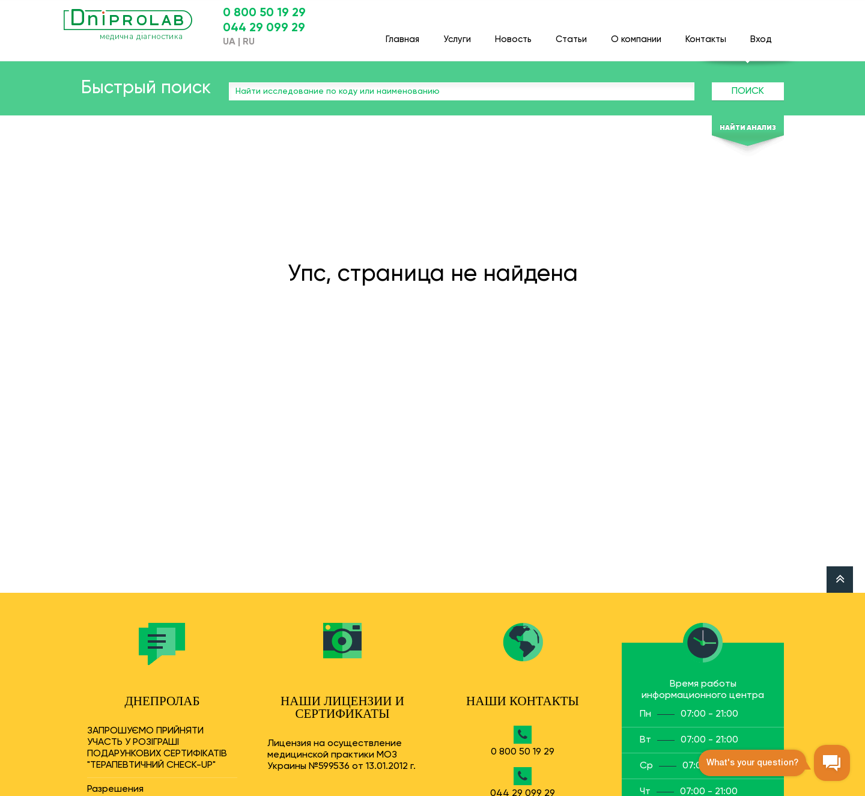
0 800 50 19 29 (264, 13)
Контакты (705, 34)
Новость (513, 34)
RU (249, 42)
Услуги (457, 34)
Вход (761, 34)
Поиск (748, 91)
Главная (402, 34)
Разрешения (115, 789)
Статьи (571, 34)
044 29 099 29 (264, 28)
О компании (636, 34)
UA (229, 42)
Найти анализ (748, 128)
